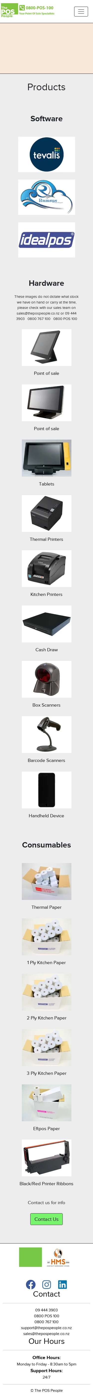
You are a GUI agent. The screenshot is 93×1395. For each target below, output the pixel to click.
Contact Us (46, 1219)
